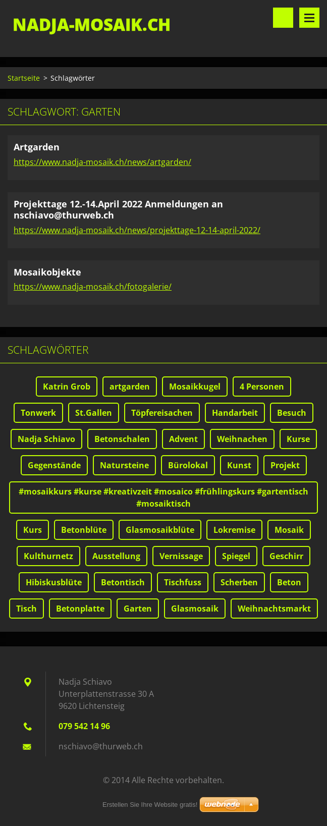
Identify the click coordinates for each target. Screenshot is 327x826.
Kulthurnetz (48, 556)
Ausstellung (116, 556)
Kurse (298, 439)
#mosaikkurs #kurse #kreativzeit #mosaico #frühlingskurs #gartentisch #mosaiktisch (163, 497)
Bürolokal (188, 465)
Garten (138, 608)
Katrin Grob (66, 386)
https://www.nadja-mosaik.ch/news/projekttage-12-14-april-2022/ (137, 230)
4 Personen (262, 386)
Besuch (291, 412)
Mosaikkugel (195, 386)
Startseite (24, 78)
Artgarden (37, 147)
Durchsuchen (283, 18)
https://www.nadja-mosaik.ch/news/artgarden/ (102, 162)
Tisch (26, 608)
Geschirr (286, 556)
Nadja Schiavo (46, 439)
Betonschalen (122, 439)
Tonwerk (38, 412)
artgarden (130, 386)
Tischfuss (182, 582)
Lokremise (234, 529)
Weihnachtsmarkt (274, 608)
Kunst (239, 465)
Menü (309, 18)
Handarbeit (235, 412)
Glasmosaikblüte (160, 529)
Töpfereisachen (162, 412)
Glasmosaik (195, 608)
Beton (289, 582)
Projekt (285, 465)
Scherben (239, 582)
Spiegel (236, 556)
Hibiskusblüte (54, 582)
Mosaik (289, 529)
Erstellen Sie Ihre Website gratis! (149, 804)
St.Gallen (93, 412)
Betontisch (123, 582)
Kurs (32, 529)
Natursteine (124, 465)
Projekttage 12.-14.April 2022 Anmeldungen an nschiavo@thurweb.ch (118, 210)
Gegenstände (54, 465)
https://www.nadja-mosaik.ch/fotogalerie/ (93, 286)
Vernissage (181, 556)
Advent (183, 439)
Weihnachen (242, 439)
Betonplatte (80, 608)
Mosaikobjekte (47, 272)
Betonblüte (83, 529)
